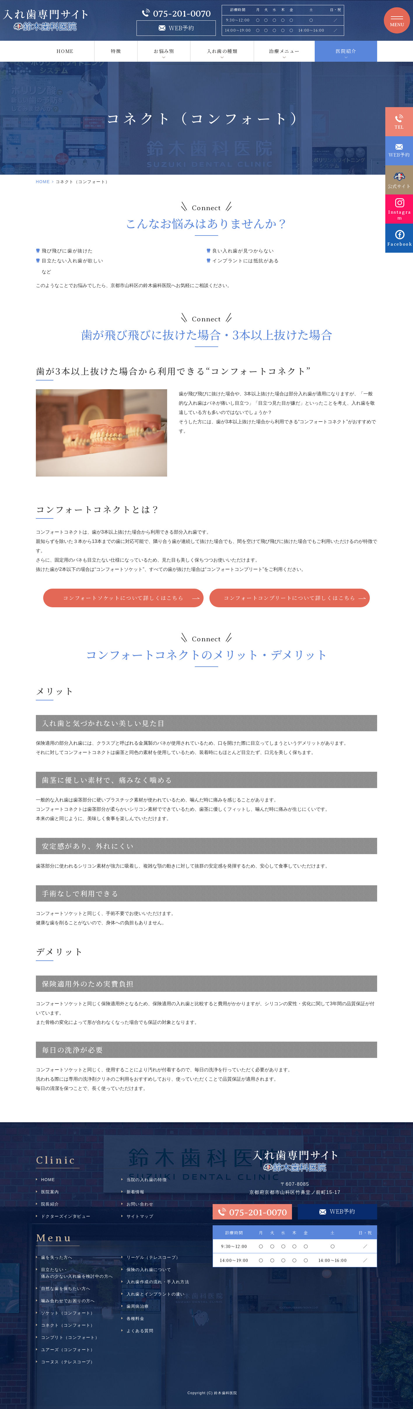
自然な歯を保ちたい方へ (65, 1288)
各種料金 (136, 1318)
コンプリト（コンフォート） (70, 1337)
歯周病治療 (138, 1306)
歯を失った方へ (57, 1257)
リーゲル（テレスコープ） (154, 1257)
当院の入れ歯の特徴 (147, 1179)
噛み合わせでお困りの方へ (68, 1300)
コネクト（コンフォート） (68, 1325)
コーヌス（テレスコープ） (68, 1362)
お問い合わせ (140, 1204)
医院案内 (50, 1191)
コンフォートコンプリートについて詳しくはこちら (290, 597)
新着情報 (136, 1191)
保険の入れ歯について (149, 1269)
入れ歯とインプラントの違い (156, 1294)
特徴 (116, 51)
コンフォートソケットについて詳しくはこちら (123, 597)
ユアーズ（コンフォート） (68, 1349)
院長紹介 (50, 1204)
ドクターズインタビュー (65, 1216)
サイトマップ (140, 1216)
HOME (65, 51)
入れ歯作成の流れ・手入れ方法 (158, 1281)
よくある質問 (140, 1330)
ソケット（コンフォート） (68, 1313)
